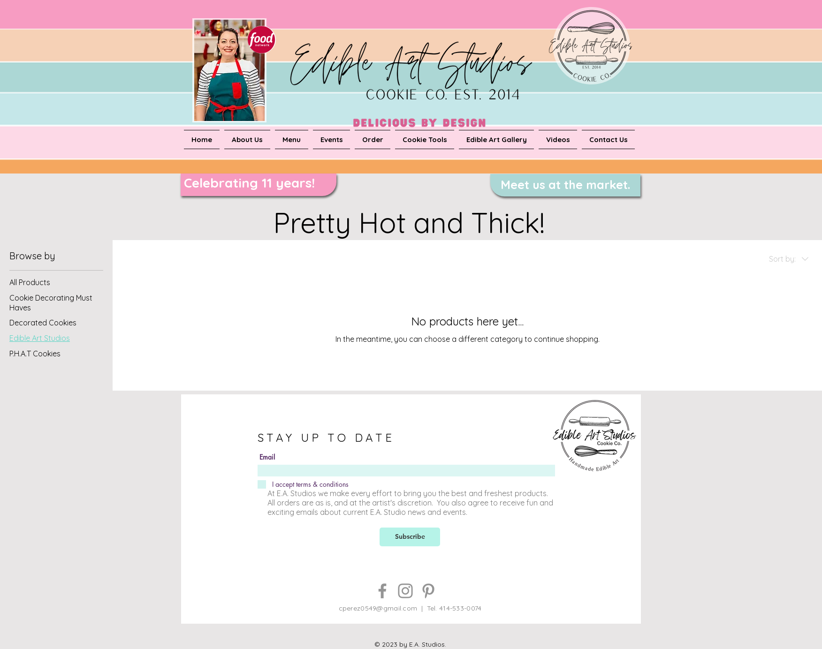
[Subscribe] (410, 537)
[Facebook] (382, 591)
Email (267, 457)
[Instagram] (405, 591)
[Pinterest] (428, 591)
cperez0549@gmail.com (378, 608)
